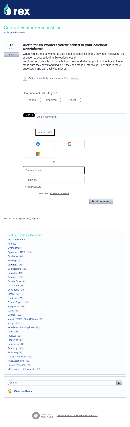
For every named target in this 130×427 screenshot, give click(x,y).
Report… (75, 78)
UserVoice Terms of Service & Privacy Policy (77, 415)
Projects (12, 335)
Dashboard (13, 285)
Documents (13, 289)
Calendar (36, 235)
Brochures (13, 256)
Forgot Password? (33, 186)
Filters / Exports (15, 302)
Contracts (12, 277)
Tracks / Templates (17, 356)
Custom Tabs (14, 281)
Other (10, 331)
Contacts (12, 273)
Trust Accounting (16, 361)
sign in (35, 218)
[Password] (54, 180)
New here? (54, 193)
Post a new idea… (17, 239)
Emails (11, 294)
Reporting (12, 348)
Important (53, 100)
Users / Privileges (16, 365)
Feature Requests (18, 235)
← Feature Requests (14, 32)
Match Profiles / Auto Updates (23, 319)
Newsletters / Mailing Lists (21, 327)
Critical (74, 100)
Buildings (12, 260)
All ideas (12, 243)
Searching (13, 352)
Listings (11, 315)
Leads (11, 310)
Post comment (101, 201)
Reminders (13, 344)
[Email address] (54, 170)
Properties (13, 340)
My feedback (14, 248)
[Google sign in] (70, 144)
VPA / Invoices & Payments (21, 369)
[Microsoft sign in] (38, 154)
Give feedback (23, 391)
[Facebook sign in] (38, 144)
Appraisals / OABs (17, 252)
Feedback (13, 298)
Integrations (14, 306)
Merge (11, 323)
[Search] (119, 382)
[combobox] (63, 382)
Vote (11, 55)
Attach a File (47, 132)
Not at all (34, 100)
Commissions (14, 269)
